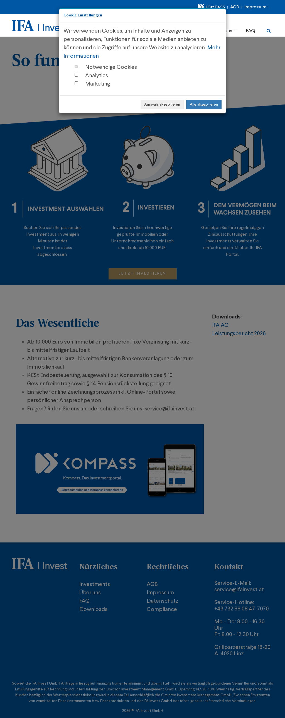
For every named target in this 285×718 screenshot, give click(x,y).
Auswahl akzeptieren (162, 104)
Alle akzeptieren (204, 104)
